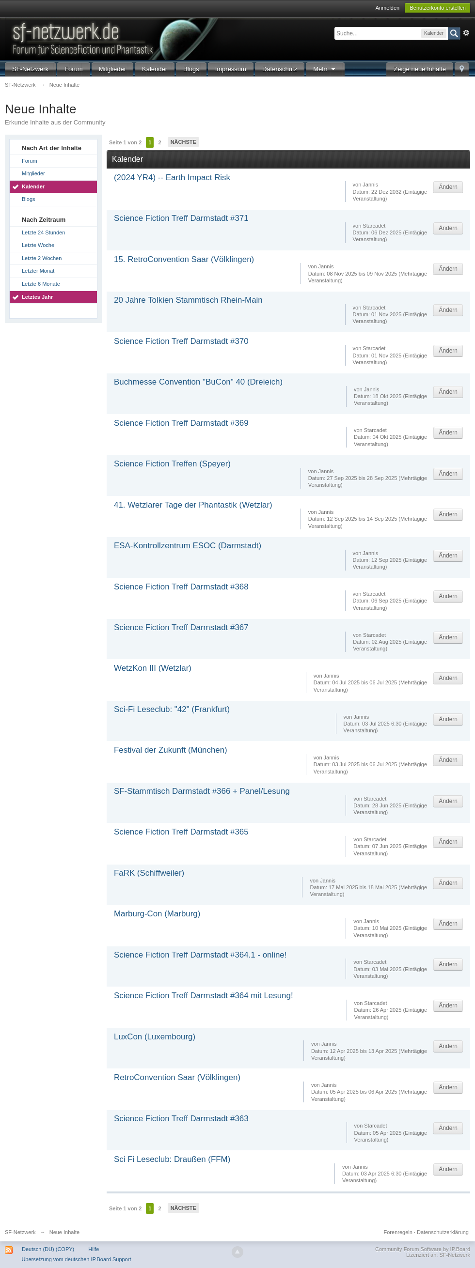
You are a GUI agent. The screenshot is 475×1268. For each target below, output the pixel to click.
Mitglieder (112, 69)
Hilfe (93, 1249)
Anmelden (388, 8)
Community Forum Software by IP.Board (422, 1249)
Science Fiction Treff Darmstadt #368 (181, 586)
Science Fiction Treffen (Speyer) (172, 463)
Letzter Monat (38, 271)
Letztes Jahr (37, 297)
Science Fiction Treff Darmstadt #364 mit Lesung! (203, 995)
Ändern (448, 187)
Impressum (230, 69)
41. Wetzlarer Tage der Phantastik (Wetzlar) (193, 505)
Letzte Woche (38, 245)
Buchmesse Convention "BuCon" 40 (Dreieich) (198, 382)
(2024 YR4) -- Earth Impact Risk (172, 177)
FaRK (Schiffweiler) (149, 873)
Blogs (191, 69)
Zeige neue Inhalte (420, 69)
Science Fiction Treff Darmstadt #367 (181, 627)
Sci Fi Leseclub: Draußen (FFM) (172, 1159)
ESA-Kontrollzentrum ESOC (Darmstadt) (187, 545)
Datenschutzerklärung (443, 1232)
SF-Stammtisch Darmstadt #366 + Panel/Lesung (202, 791)
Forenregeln (398, 1232)
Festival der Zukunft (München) (170, 750)
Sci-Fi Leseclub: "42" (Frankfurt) (172, 709)
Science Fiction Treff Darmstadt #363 (181, 1118)
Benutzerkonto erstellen (438, 8)
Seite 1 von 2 (125, 142)
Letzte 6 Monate (41, 284)
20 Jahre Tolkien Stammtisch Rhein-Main (188, 300)
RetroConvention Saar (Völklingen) (177, 1077)
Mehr (325, 69)
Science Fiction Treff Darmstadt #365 (181, 831)
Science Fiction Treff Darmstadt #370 (181, 341)
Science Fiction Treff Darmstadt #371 (181, 218)
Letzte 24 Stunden (43, 232)
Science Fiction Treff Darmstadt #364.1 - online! (200, 954)
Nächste (183, 142)
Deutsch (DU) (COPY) (48, 1249)
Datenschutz (279, 69)
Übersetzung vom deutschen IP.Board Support (76, 1259)
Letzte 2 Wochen (42, 258)
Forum (73, 69)
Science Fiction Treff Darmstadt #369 (181, 423)
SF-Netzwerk (30, 69)
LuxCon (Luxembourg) (154, 1036)
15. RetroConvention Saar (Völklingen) (184, 259)
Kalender (154, 69)
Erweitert (466, 33)
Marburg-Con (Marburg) (157, 913)
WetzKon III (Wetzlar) (152, 668)
